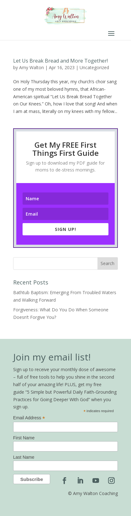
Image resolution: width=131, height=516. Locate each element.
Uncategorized (94, 67)
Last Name (23, 457)
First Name (23, 437)
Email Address (29, 418)
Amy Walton (31, 67)
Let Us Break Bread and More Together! (60, 60)
